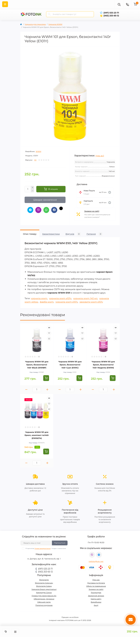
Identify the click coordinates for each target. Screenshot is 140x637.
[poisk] (119, 4)
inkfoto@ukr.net (96, 561)
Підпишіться (59, 543)
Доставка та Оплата (96, 583)
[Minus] (32, 190)
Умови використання (43, 548)
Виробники (96, 602)
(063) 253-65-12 (111, 15)
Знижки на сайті (91, 211)
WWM (38, 151)
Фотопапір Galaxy (44, 586)
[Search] (49, 14)
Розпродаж (96, 592)
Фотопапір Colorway (44, 583)
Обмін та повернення (96, 586)
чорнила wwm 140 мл (85, 298)
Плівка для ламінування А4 (44, 596)
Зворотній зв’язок (96, 596)
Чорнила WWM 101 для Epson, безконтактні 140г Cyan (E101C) (70, 364)
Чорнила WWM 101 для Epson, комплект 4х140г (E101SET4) (37, 435)
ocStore (75, 617)
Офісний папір (44, 602)
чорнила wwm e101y (60, 298)
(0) (35, 160)
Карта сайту (96, 599)
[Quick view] (49, 328)
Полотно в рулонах (44, 605)
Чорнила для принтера (35, 24)
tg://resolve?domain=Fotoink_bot (99, 555)
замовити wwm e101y (91, 301)
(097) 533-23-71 (111, 12)
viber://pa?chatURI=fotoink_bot (92, 555)
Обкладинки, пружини (44, 599)
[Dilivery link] (109, 192)
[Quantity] (28, 189)
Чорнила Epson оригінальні (43, 589)
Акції (96, 605)
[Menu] (5, 4)
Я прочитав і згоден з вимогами (46, 548)
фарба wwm (47, 301)
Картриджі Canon (44, 592)
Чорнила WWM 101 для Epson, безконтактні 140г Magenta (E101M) (103, 364)
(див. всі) (100, 156)
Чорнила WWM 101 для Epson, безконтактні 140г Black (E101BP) (36, 364)
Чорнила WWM (55, 24)
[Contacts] (127, 4)
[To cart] (46, 378)
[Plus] (32, 187)
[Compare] (49, 339)
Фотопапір (44, 580)
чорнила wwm (39, 298)
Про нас (96, 580)
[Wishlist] (49, 333)
